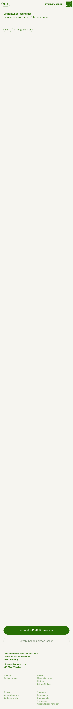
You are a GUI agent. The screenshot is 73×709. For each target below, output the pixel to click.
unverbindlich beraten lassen (36, 641)
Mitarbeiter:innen (45, 678)
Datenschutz (43, 698)
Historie (41, 681)
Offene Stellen (44, 684)
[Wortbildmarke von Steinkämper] (58, 4)
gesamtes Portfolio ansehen (36, 630)
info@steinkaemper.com (14, 664)
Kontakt (7, 692)
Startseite (41, 692)
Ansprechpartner (11, 695)
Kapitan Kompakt (11, 678)
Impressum (42, 695)
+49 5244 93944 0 (12, 667)
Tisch (16, 30)
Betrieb (40, 676)
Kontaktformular (10, 698)
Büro (7, 30)
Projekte (7, 676)
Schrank (27, 30)
